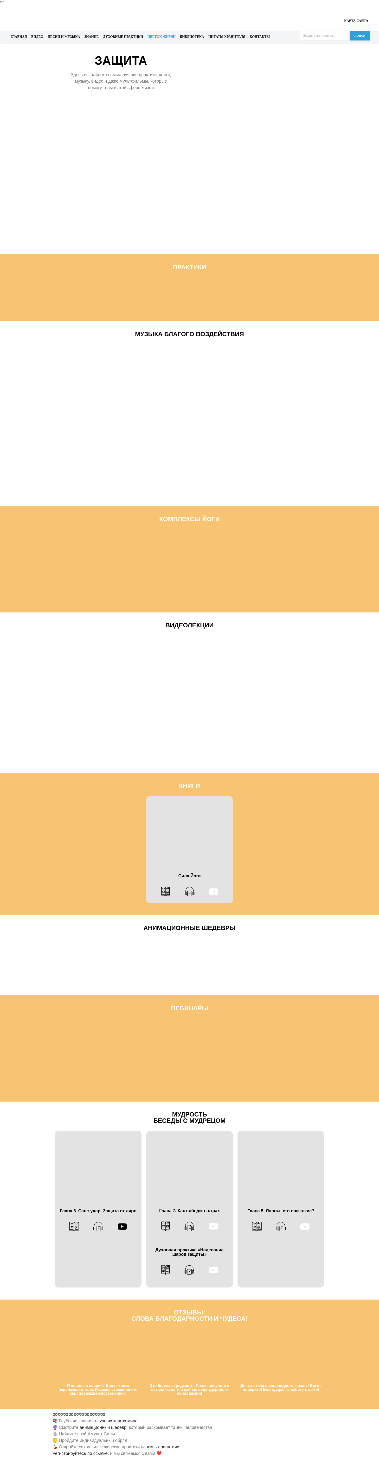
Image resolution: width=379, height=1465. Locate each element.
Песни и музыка (64, 37)
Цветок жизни (162, 37)
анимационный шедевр (102, 1427)
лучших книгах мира (117, 1421)
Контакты (260, 37)
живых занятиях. (163, 1447)
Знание (91, 37)
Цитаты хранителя (226, 37)
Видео (37, 37)
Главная (19, 37)
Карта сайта (356, 21)
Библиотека (192, 37)
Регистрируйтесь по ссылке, (80, 1453)
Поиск (359, 35)
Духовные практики (123, 37)
